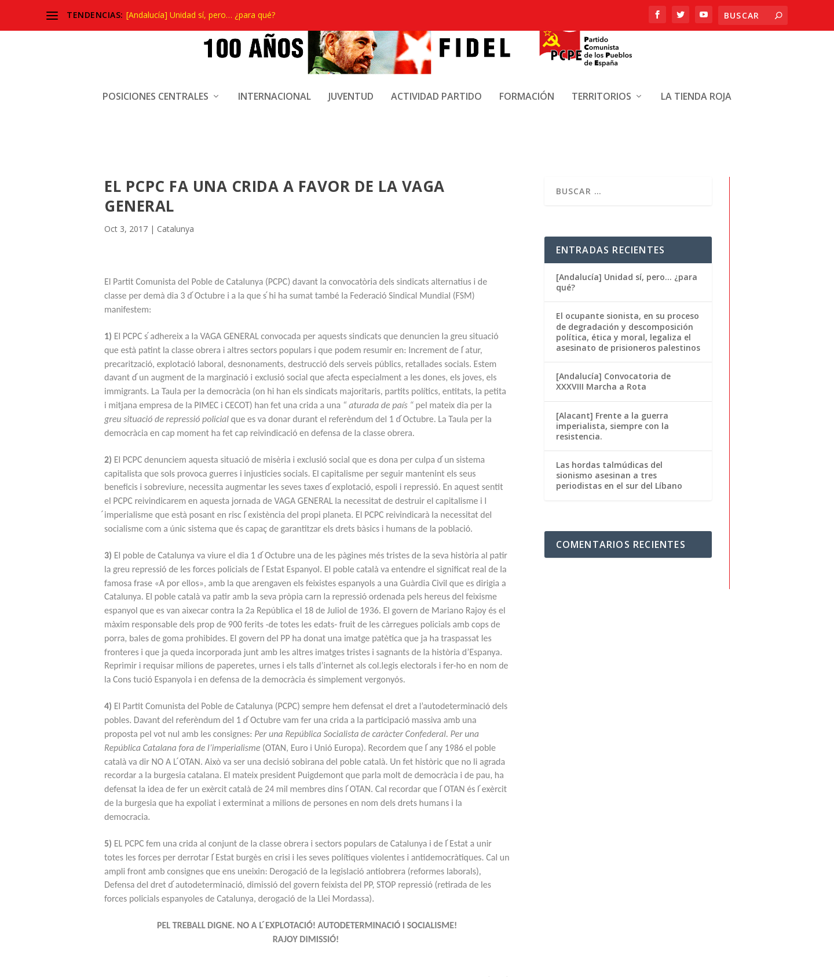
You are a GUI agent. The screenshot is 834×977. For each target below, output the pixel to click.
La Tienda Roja (696, 61)
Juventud (351, 61)
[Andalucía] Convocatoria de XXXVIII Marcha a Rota (613, 285)
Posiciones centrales (156, 61)
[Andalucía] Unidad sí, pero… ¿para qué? (200, 14)
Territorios (601, 61)
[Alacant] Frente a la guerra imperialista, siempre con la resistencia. (612, 330)
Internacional (274, 61)
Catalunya (175, 132)
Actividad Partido (436, 61)
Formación (526, 61)
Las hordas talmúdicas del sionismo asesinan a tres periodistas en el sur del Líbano (619, 379)
